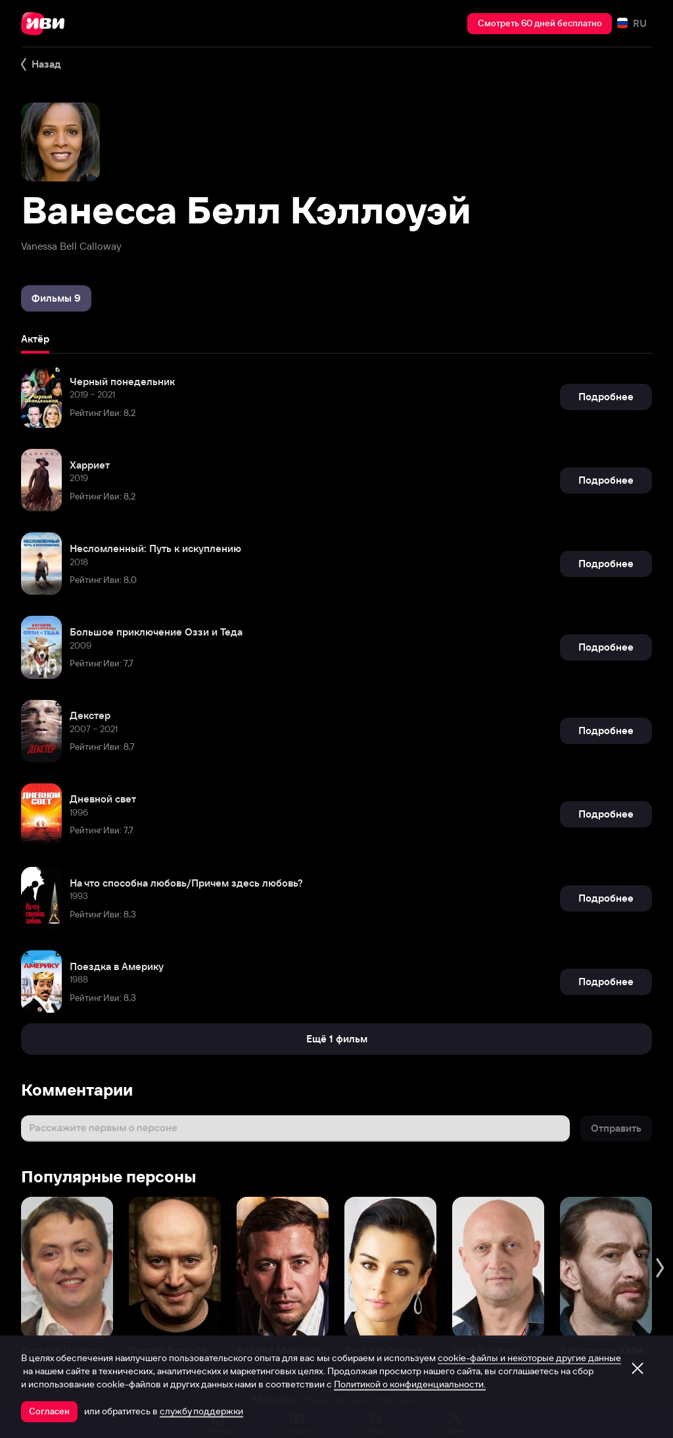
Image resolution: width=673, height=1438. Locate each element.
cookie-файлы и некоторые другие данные (529, 1358)
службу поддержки (201, 1411)
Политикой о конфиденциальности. (410, 1384)
